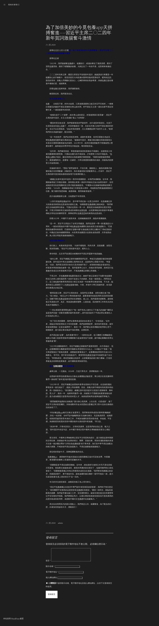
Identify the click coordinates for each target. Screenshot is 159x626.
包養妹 (64, 202)
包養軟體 (76, 444)
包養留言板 (90, 355)
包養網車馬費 (53, 140)
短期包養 (83, 210)
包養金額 (75, 227)
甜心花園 (60, 126)
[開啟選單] (4, 4)
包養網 (70, 64)
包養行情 (105, 81)
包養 (51, 67)
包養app (59, 413)
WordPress (15, 621)
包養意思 (81, 213)
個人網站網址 (51, 580)
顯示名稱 (50, 569)
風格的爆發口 (14, 5)
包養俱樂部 (58, 366)
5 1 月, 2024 (50, 45)
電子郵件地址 (52, 575)
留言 (48, 563)
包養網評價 (100, 259)
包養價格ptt (52, 457)
